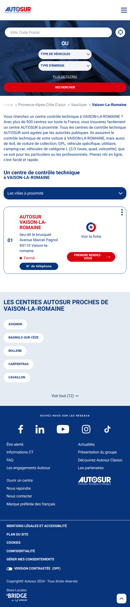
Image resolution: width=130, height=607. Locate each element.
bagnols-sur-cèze (23, 337)
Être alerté (15, 444)
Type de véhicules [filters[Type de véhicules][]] (55, 54)
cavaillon (16, 377)
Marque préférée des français (31, 504)
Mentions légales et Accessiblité (37, 526)
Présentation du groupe (97, 452)
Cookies (14, 542)
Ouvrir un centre (20, 480)
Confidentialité (21, 551)
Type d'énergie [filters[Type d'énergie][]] (52, 66)
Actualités (86, 444)
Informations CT (20, 452)
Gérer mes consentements (30, 559)
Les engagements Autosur (28, 468)
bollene (15, 351)
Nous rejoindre (19, 488)
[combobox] (58, 32)
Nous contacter (19, 496)
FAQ (10, 460)
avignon (15, 324)
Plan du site (17, 534)
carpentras (18, 364)
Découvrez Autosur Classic (100, 460)
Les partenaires (91, 468)
